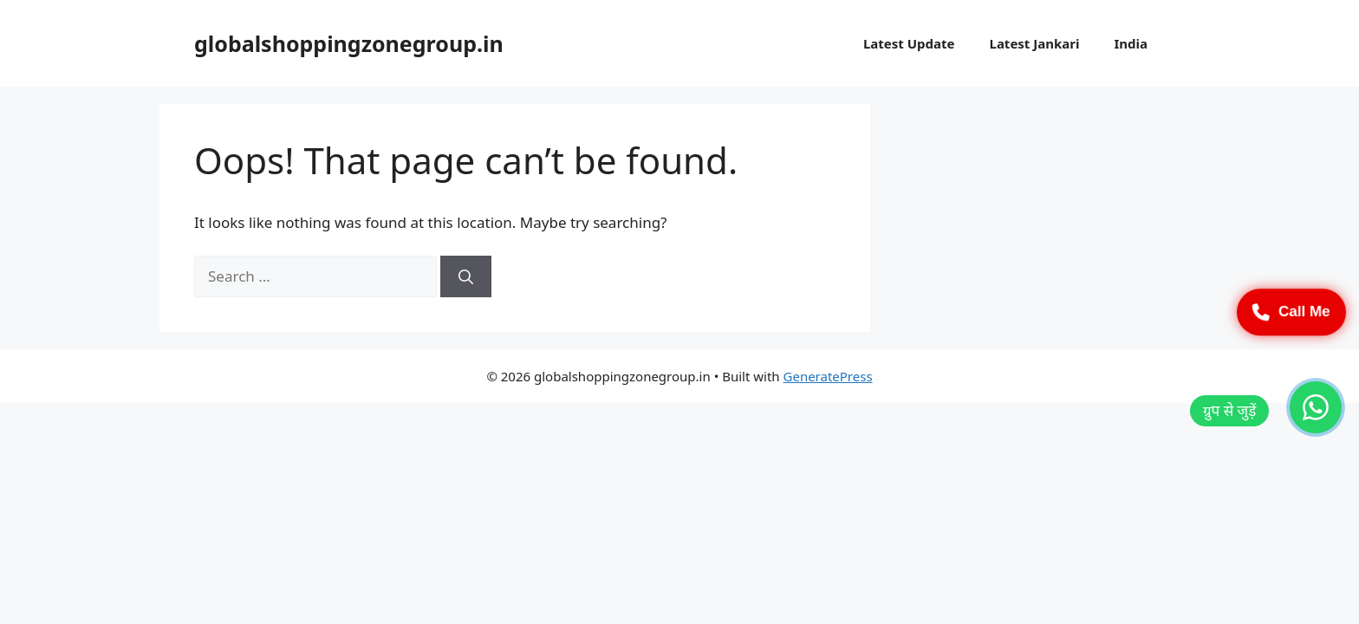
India (1131, 43)
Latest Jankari (1035, 43)
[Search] (465, 276)
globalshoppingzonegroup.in (349, 43)
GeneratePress (828, 376)
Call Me (1291, 312)
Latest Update (909, 43)
